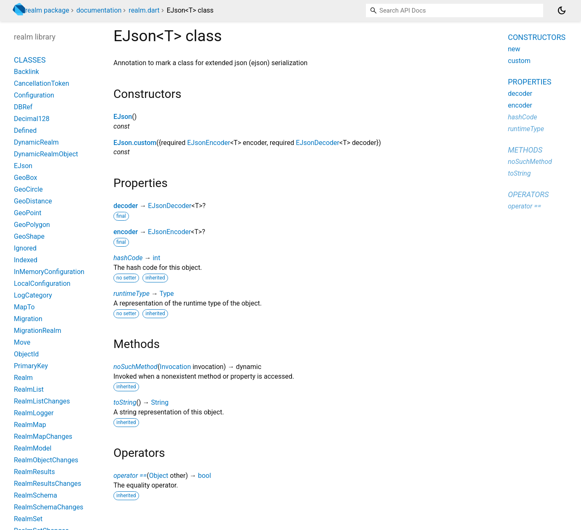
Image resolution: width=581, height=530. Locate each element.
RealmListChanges (42, 401)
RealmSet (28, 519)
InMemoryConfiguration (49, 272)
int (156, 258)
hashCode (127, 258)
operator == (130, 476)
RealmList (29, 389)
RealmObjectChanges (46, 460)
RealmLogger (34, 413)
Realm (23, 378)
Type (167, 294)
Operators (528, 194)
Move (22, 342)
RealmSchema (35, 495)
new (514, 49)
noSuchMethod (135, 367)
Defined (25, 130)
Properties (529, 81)
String (159, 402)
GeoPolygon (32, 225)
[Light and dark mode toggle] (561, 10)
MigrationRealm (37, 331)
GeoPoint (28, 213)
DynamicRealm (36, 142)
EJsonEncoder (208, 143)
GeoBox (25, 178)
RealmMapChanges (43, 436)
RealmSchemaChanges (48, 507)
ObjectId (26, 354)
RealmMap (30, 425)
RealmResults (34, 472)
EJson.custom (134, 143)
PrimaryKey (31, 366)
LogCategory (33, 295)
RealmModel (32, 448)
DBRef (23, 107)
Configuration (34, 95)
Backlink (26, 72)
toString (124, 402)
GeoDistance (33, 201)
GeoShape (29, 236)
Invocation (175, 367)
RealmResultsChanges (47, 484)
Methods (525, 149)
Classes (30, 59)
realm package (47, 10)
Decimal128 (32, 119)
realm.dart (144, 10)
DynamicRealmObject (46, 154)
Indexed (25, 260)
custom (519, 61)
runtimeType (131, 294)
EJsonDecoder (317, 143)
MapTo (24, 307)
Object (158, 476)
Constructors (536, 37)
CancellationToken (41, 83)
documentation (99, 10)
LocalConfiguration (42, 283)
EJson (122, 117)
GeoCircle (28, 189)
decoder (125, 206)
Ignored (25, 248)
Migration (28, 319)
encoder (125, 232)
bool (204, 476)
